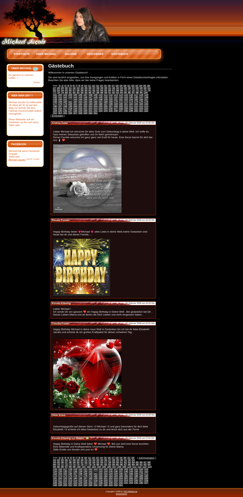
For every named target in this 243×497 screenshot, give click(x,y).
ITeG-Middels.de (130, 492)
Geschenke (95, 54)
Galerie (71, 54)
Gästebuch (119, 54)
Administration (147, 457)
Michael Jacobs (17, 159)
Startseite (21, 54)
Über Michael (46, 54)
